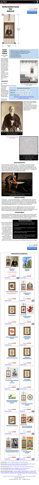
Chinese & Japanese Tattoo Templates (20, 464)
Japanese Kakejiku (17, 471)
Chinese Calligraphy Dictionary (20, 469)
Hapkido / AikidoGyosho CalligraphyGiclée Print (27, 337)
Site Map (19, 474)
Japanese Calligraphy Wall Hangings (22, 472)
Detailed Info (7, 277)
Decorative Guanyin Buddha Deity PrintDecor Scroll (11, 381)
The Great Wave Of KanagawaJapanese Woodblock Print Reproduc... (12, 402)
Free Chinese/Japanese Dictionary (7, 469)
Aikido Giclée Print (12, 315)
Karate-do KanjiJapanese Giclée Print (27, 380)
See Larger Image (24, 98)
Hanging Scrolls (33, 471)
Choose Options (23, 277)
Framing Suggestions (16, 468)
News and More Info (32, 3)
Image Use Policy (6, 476)
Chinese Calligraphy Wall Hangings (7, 472)
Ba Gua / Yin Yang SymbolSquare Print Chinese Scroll (27, 427)
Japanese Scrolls (32, 472)
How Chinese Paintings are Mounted (28, 463)
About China (16, 466)
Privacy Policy (13, 476)
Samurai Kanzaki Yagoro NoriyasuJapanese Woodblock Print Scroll (12, 451)
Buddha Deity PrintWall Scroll (27, 294)
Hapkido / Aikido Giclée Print (12, 358)
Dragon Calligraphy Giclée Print (12, 291)
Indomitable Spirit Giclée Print (12, 425)
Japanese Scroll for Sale (32, 473)
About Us (11, 466)
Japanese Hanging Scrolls (22, 473)
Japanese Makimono (25, 471)
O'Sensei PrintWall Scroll (12, 269)
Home (9, 462)
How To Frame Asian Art (25, 468)
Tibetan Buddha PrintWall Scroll (27, 452)
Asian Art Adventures (30, 466)
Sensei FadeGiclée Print (27, 270)
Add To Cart (32, 12)
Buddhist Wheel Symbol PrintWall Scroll (27, 404)
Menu (35, 2)
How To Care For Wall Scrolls (6, 464)
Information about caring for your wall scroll (24, 96)
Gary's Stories (22, 466)
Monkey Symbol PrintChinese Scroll (27, 317)
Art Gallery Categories (15, 462)
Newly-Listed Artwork (24, 462)
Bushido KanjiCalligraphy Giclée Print (27, 358)
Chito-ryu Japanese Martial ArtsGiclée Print (12, 337)
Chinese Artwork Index (5, 473)
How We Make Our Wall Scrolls (14, 463)
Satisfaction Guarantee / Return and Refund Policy (26, 476)
